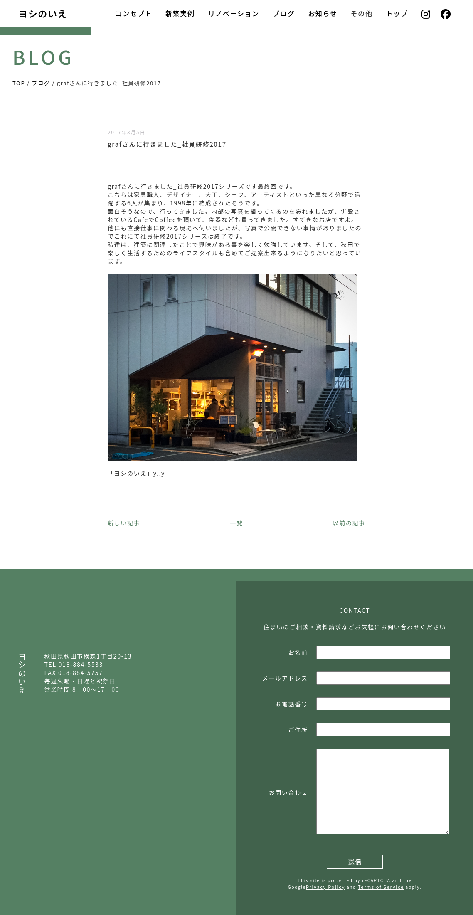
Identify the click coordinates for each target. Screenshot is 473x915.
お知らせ (322, 13)
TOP (18, 83)
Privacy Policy (325, 886)
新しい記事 (124, 523)
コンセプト (133, 13)
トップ (397, 13)
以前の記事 (349, 523)
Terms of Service (381, 886)
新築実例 (180, 13)
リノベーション (233, 13)
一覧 (236, 523)
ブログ (284, 13)
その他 (362, 13)
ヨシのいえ (42, 13)
